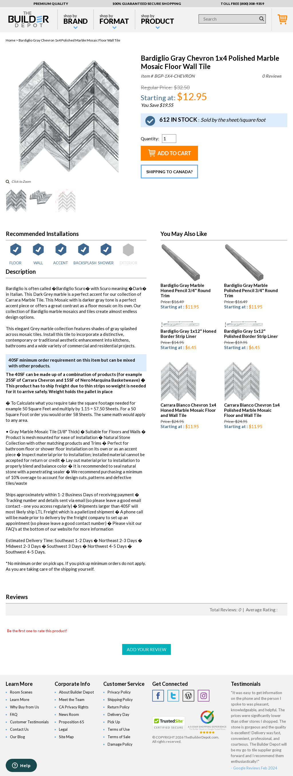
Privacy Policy (119, 692)
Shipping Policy (120, 699)
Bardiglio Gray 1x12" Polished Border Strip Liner (251, 333)
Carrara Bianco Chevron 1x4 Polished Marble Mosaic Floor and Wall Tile (252, 410)
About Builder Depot (76, 692)
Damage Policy (120, 744)
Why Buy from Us (24, 707)
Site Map (66, 736)
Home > (12, 40)
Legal (63, 729)
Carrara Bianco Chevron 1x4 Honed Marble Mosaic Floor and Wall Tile (188, 410)
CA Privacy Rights (73, 707)
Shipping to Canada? (169, 171)
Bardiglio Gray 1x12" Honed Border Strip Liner (188, 333)
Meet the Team (71, 699)
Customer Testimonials (29, 722)
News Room (69, 714)
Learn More (19, 699)
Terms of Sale (119, 736)
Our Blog (17, 736)
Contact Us (19, 729)
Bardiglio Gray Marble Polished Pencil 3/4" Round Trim (251, 290)
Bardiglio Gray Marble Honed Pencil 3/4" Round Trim (186, 290)
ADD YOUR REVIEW (146, 649)
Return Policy (119, 707)
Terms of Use (119, 729)
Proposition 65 (71, 722)
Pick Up (114, 722)
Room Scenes (21, 692)
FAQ (13, 714)
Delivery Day (118, 714)
